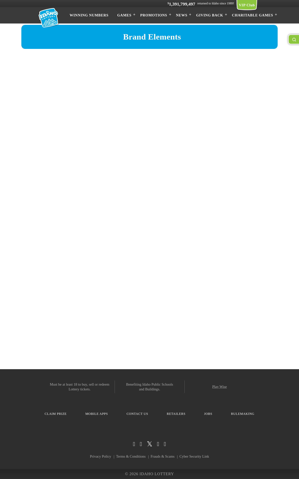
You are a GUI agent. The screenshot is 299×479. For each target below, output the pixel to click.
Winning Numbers (89, 15)
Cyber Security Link (194, 456)
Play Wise (219, 387)
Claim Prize (56, 414)
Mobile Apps (96, 414)
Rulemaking (242, 414)
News (181, 15)
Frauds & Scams (163, 456)
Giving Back (209, 15)
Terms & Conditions (131, 456)
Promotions (153, 15)
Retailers (176, 414)
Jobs (208, 414)
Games (124, 15)
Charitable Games (252, 15)
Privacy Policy (100, 456)
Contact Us (137, 414)
